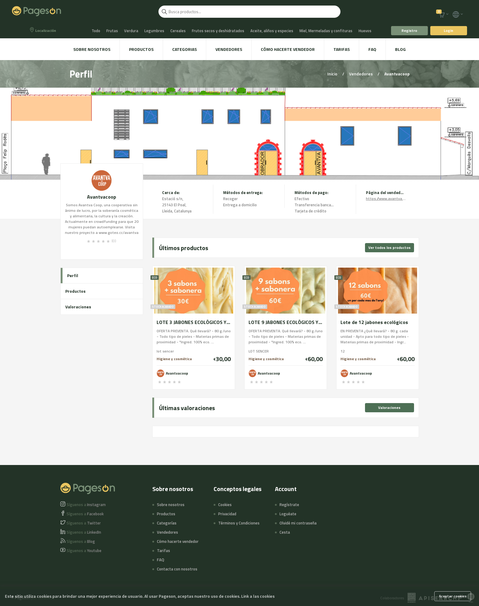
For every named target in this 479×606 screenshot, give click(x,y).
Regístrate (289, 504)
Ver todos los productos (389, 247)
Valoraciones (78, 306)
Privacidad (227, 514)
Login (448, 30)
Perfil (72, 275)
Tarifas (341, 49)
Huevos (365, 31)
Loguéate (287, 514)
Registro (409, 30)
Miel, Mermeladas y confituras (325, 31)
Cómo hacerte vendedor (288, 49)
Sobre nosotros (91, 49)
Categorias (184, 49)
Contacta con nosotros (177, 569)
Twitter (84, 523)
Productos (141, 49)
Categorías (167, 523)
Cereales (178, 31)
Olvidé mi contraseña (298, 523)
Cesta (284, 532)
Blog (400, 49)
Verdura (131, 31)
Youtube (84, 550)
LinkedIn (84, 532)
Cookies (225, 504)
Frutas (112, 31)
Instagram (86, 504)
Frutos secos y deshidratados (218, 31)
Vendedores (228, 49)
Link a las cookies (258, 596)
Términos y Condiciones (239, 523)
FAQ (372, 49)
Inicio (332, 74)
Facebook (85, 514)
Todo (96, 31)
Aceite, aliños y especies (271, 31)
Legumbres (154, 31)
